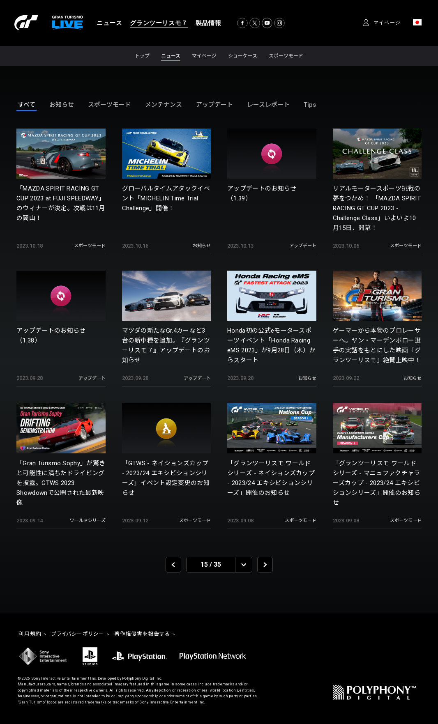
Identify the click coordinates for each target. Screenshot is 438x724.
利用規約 (30, 634)
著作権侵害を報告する (149, 634)
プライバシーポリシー (81, 634)
